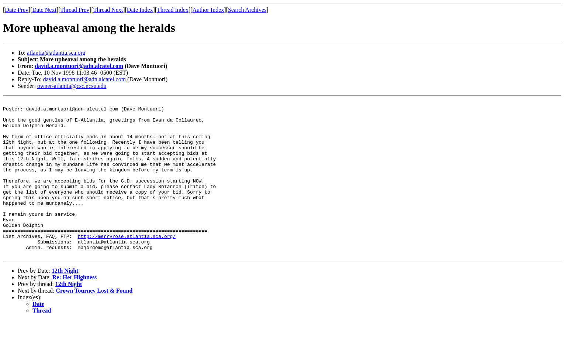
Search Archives (247, 10)
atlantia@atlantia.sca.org (56, 53)
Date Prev (16, 10)
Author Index (208, 10)
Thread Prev (74, 10)
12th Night (65, 302)
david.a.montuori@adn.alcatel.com (79, 66)
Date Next (44, 10)
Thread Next (108, 10)
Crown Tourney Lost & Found (94, 321)
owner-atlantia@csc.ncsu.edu (72, 86)
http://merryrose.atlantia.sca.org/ (127, 263)
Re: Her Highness (74, 308)
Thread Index (172, 10)
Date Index (140, 10)
